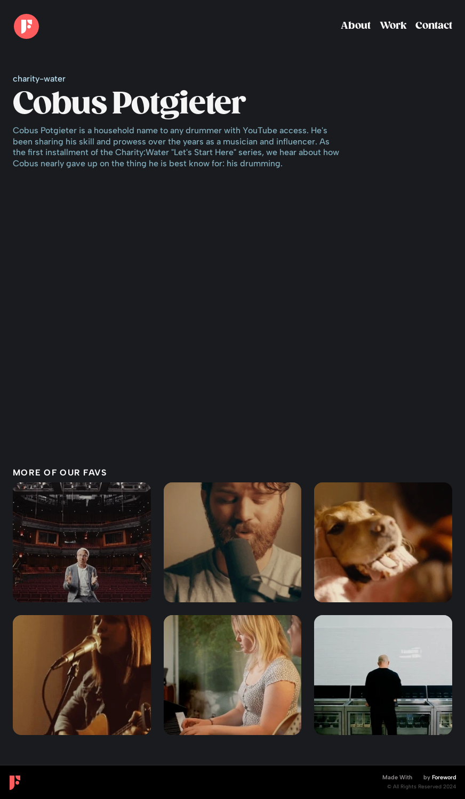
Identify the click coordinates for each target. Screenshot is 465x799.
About (356, 25)
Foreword (444, 777)
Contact (433, 25)
